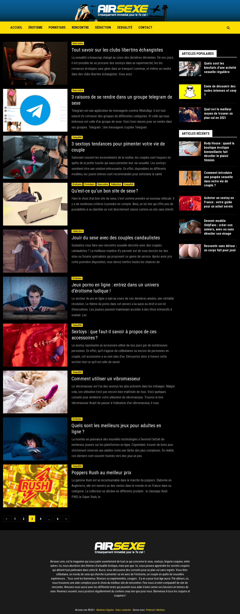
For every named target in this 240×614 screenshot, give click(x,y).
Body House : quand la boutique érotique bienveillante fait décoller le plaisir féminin (219, 151)
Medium (161, 610)
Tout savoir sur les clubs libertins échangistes (118, 50)
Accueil (16, 27)
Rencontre (80, 27)
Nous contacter (123, 610)
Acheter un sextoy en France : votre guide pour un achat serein (219, 202)
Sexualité (124, 27)
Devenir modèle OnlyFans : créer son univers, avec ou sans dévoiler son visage (219, 227)
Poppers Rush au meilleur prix (101, 472)
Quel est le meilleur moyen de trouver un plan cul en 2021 (218, 113)
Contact (145, 27)
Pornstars (57, 27)
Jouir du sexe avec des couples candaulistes (116, 238)
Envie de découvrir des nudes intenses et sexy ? (220, 90)
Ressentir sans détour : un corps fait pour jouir (220, 248)
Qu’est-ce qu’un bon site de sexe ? (105, 191)
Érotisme (35, 27)
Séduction (103, 27)
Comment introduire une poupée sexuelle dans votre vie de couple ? (218, 179)
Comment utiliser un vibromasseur (106, 379)
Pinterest (150, 610)
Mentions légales (105, 610)
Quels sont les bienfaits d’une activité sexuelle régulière (220, 67)
